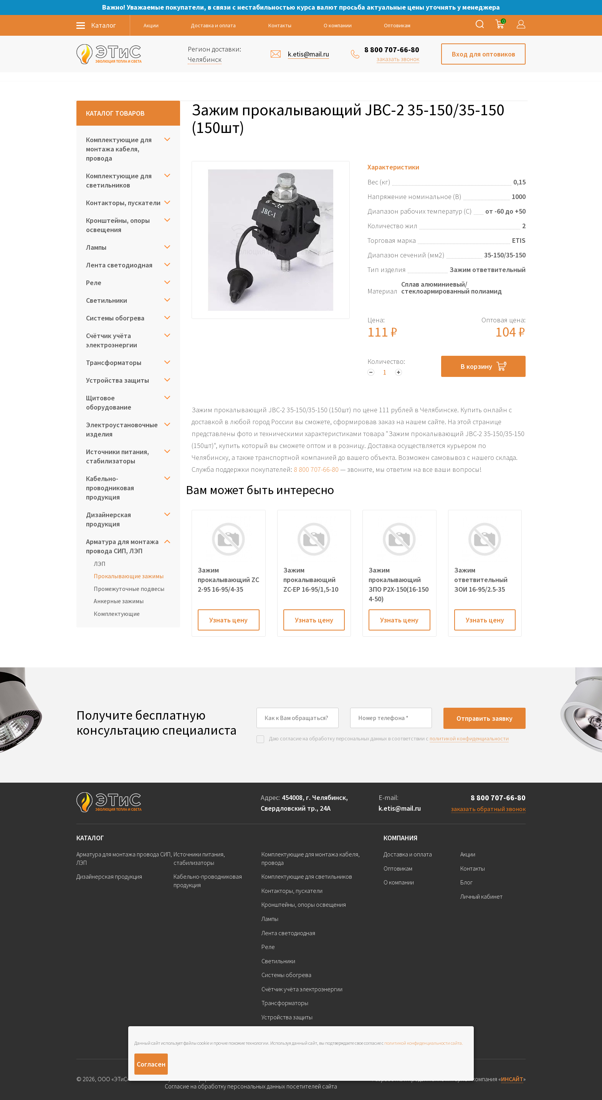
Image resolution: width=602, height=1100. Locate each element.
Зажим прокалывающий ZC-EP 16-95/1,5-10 (310, 580)
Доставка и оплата (213, 25)
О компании (338, 25)
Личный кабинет (481, 896)
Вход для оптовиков (483, 54)
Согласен (151, 1064)
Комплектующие (117, 613)
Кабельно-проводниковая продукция (110, 487)
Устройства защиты (117, 380)
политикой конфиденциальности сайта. (423, 1043)
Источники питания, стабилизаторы (117, 456)
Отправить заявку (484, 718)
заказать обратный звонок (488, 809)
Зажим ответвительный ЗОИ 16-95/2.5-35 (481, 580)
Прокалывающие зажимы (129, 576)
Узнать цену (228, 620)
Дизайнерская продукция (108, 519)
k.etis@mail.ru (400, 808)
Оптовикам (397, 25)
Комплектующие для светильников (119, 180)
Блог (466, 882)
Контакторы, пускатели (123, 202)
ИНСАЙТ (512, 1079)
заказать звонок (398, 59)
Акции (151, 25)
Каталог (90, 837)
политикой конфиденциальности (469, 738)
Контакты (279, 25)
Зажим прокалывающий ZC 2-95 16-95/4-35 (228, 580)
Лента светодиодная (119, 264)
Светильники (106, 300)
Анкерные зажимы (119, 601)
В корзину (483, 366)
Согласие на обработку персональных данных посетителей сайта (251, 1086)
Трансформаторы (113, 362)
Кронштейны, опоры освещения (118, 225)
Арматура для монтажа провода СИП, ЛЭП (122, 546)
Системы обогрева (115, 318)
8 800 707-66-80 (391, 49)
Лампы (96, 247)
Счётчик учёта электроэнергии (111, 340)
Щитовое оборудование (108, 402)
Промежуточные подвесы (129, 588)
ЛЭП (100, 563)
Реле (93, 282)
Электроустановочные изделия (122, 429)
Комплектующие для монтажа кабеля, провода (119, 149)
